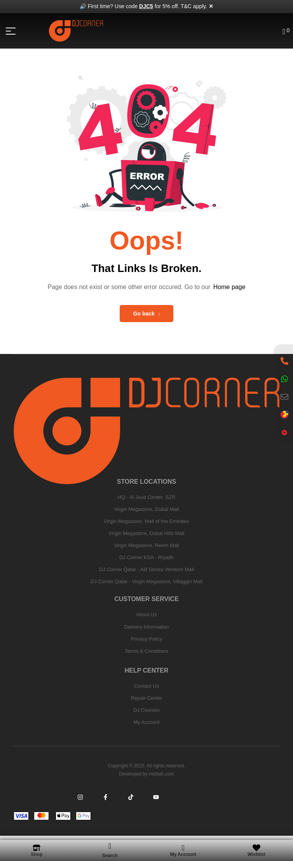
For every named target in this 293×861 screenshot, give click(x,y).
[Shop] (36, 848)
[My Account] (183, 848)
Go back (146, 313)
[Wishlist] (256, 848)
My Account (183, 854)
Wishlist (256, 854)
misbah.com (161, 774)
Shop (36, 854)
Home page (229, 287)
